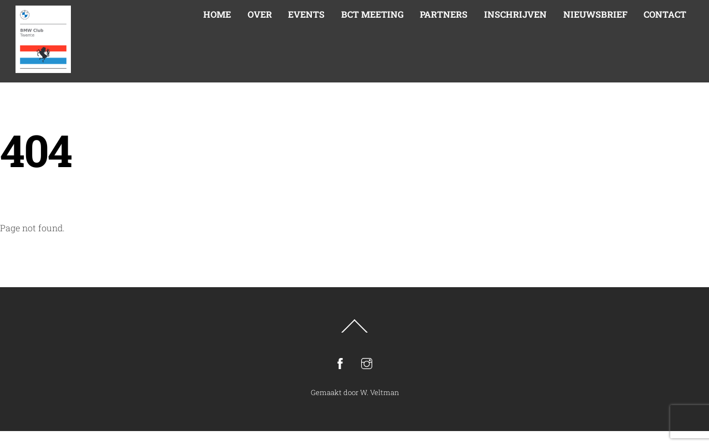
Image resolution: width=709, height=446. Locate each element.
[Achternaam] (446, 272)
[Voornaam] (446, 235)
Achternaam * (415, 255)
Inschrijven (445, 301)
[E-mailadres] (446, 198)
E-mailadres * (415, 182)
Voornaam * (412, 218)
